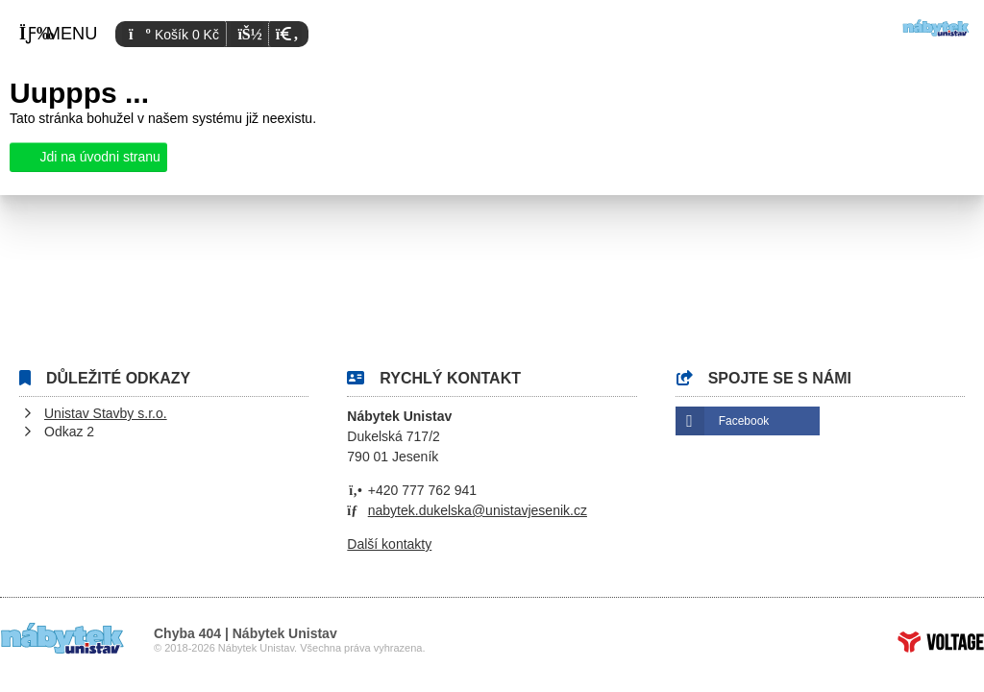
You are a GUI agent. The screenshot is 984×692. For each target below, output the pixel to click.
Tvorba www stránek (941, 642)
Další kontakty (389, 544)
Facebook (744, 421)
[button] (285, 34)
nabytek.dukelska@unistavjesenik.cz (477, 510)
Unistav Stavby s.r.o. (105, 413)
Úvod (936, 28)
